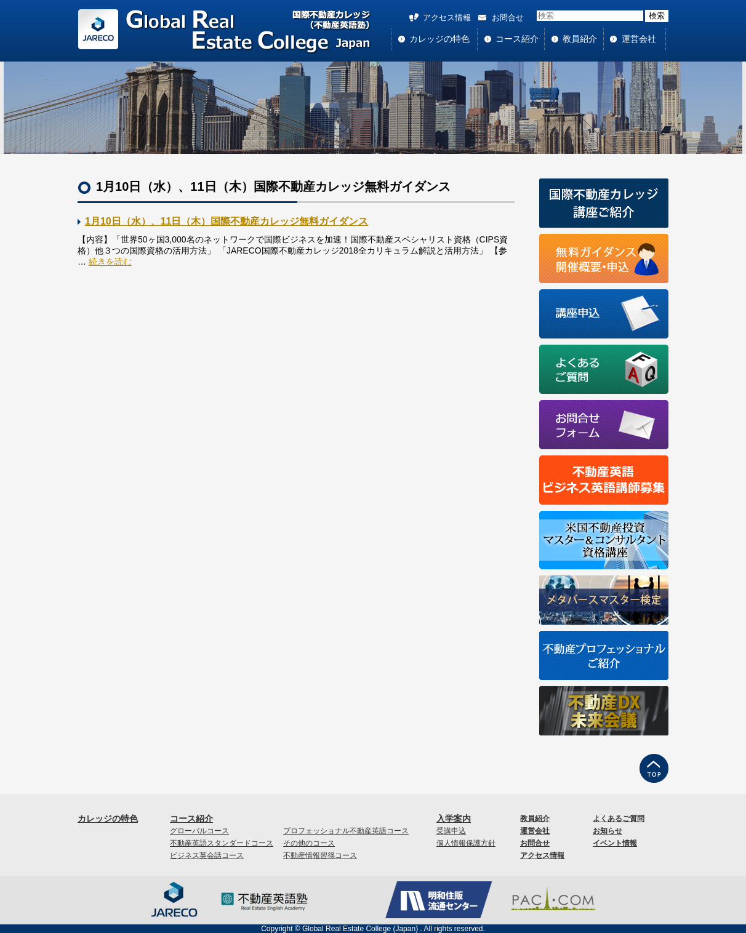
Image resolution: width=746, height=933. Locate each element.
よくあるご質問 (618, 818)
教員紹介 (580, 39)
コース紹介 (517, 39)
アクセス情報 (447, 17)
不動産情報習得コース (320, 855)
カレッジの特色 (439, 39)
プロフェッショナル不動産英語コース (346, 831)
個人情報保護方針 (465, 843)
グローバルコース (199, 831)
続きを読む (110, 261)
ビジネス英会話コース (207, 855)
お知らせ (607, 831)
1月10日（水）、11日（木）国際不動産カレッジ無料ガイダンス (227, 221)
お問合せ (508, 17)
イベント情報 (615, 843)
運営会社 (639, 39)
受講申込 (451, 831)
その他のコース (309, 843)
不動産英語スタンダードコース (221, 843)
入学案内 (453, 818)
